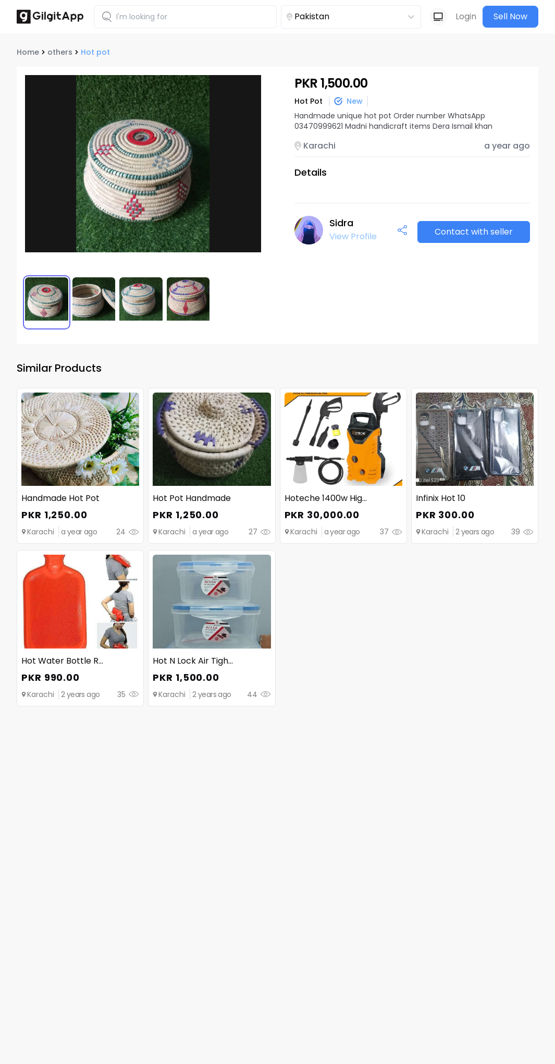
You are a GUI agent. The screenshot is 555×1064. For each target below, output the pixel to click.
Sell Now (510, 16)
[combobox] (332, 16)
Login (465, 16)
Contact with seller (474, 232)
